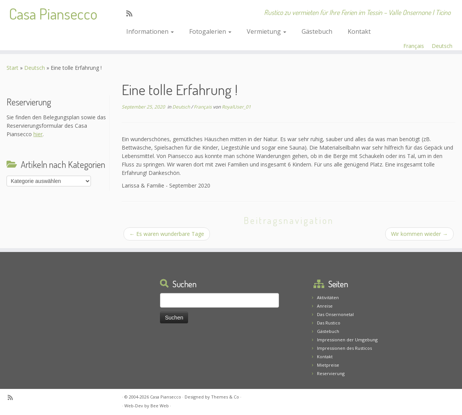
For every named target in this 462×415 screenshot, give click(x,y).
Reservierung (331, 373)
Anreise (325, 306)
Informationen (150, 31)
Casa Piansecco (53, 13)
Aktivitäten (328, 297)
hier (38, 134)
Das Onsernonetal (335, 314)
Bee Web (159, 405)
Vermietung (266, 31)
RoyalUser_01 (236, 107)
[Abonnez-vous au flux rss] (131, 13)
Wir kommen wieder (419, 233)
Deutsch (442, 45)
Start (12, 67)
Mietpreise (328, 365)
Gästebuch (317, 31)
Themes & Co (225, 397)
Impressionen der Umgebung (347, 340)
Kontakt (359, 31)
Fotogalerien (210, 31)
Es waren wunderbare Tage (166, 233)
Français (413, 45)
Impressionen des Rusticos (344, 348)
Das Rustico (328, 323)
